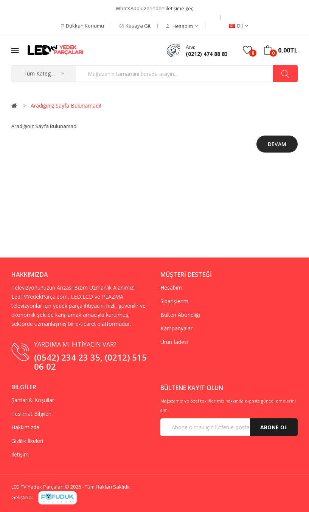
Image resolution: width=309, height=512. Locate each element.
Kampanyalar (176, 328)
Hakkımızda (25, 427)
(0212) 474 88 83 (207, 53)
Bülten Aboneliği (180, 314)
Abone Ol (273, 427)
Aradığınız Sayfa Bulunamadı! (66, 105)
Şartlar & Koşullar (32, 400)
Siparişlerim (174, 301)
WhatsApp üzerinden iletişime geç (154, 8)
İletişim (20, 454)
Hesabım (171, 287)
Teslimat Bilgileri (31, 413)
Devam (277, 144)
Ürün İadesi (174, 341)
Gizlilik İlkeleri (27, 440)
